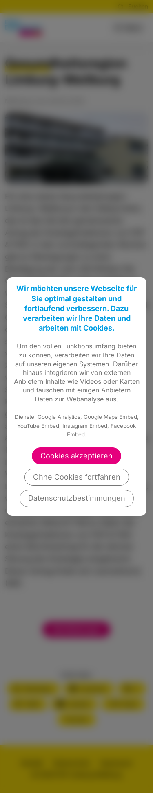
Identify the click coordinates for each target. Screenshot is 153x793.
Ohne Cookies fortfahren (76, 477)
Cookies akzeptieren (76, 455)
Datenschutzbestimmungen (76, 498)
